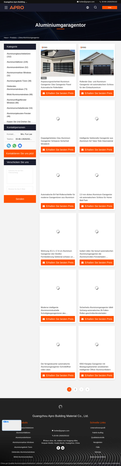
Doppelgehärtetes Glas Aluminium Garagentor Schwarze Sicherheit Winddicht (55, 141)
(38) (19, 81)
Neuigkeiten (97, 442)
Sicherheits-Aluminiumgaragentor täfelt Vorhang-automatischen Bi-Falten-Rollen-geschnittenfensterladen (96, 310)
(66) (16, 101)
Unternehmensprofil (97, 428)
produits (13, 38)
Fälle (98, 447)
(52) (17, 67)
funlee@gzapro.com (86, 2)
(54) (20, 108)
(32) (19, 74)
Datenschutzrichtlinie (98, 457)
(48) (19, 114)
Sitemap (98, 452)
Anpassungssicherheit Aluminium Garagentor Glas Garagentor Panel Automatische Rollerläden (56, 84)
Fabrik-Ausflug (97, 433)
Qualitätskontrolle (97, 437)
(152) (19, 55)
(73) (17, 87)
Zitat (109, 7)
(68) (20, 94)
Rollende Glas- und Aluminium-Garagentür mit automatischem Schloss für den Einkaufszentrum (97, 84)
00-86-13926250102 (108, 2)
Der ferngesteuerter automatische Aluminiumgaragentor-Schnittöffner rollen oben (56, 367)
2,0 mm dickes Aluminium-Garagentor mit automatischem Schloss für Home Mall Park (96, 197)
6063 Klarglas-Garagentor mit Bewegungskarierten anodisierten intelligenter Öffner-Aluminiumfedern (95, 367)
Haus (6, 38)
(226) (17, 62)
